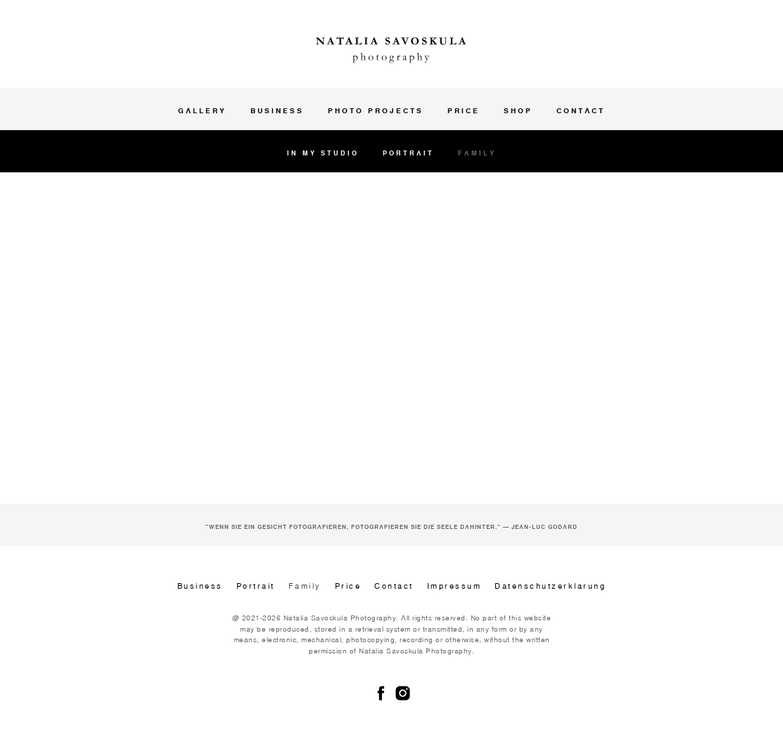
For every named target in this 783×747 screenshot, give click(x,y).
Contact (580, 110)
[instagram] (403, 693)
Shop (518, 110)
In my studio (323, 153)
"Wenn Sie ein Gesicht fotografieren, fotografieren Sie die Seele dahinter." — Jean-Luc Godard (391, 526)
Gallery (202, 110)
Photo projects (376, 110)
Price (463, 110)
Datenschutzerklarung (550, 585)
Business (277, 110)
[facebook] (381, 693)
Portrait (408, 153)
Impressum (454, 585)
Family (477, 153)
